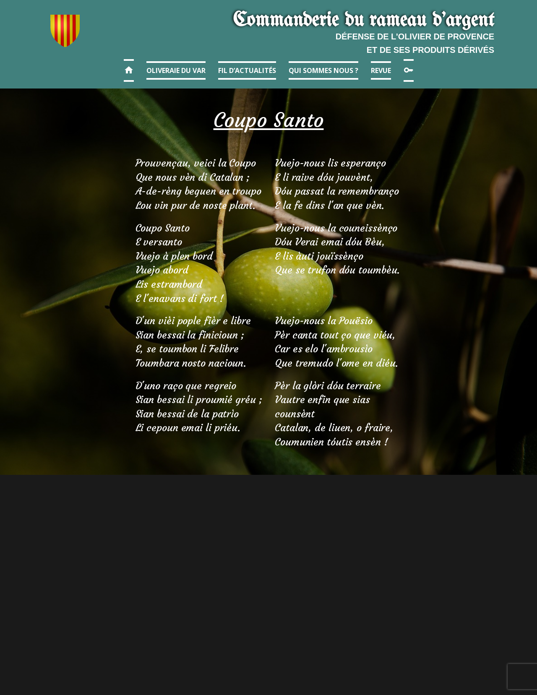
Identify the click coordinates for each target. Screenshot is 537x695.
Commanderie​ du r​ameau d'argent (363, 20)
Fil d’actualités (247, 70)
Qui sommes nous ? (323, 70)
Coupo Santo (269, 120)
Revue (381, 70)
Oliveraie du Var (176, 70)
